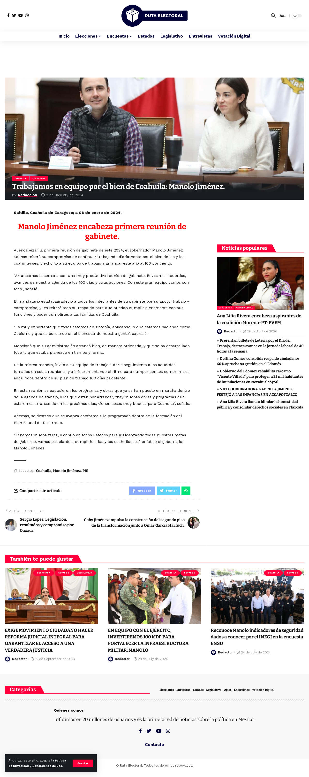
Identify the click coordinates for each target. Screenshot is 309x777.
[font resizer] (282, 15)
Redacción (28, 196)
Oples (231, 691)
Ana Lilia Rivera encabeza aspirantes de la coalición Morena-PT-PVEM (259, 319)
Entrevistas (246, 691)
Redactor (231, 335)
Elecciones (167, 691)
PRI (85, 471)
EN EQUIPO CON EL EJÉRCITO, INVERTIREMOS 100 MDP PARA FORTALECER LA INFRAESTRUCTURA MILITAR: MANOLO (153, 642)
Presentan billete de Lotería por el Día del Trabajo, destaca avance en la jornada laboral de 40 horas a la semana (260, 349)
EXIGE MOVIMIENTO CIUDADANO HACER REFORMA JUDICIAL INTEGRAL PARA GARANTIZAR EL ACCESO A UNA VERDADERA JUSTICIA (51, 642)
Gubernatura (244, 305)
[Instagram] (27, 15)
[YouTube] (20, 15)
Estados (63, 574)
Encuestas (225, 305)
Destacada (39, 179)
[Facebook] (8, 15)
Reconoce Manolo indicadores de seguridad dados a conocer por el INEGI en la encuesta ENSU (251, 638)
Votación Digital (268, 691)
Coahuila (20, 179)
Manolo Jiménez (67, 471)
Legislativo (84, 574)
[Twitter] (14, 15)
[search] (273, 15)
